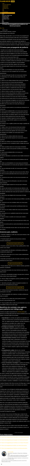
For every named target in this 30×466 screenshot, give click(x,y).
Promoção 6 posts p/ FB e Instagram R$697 (15, 287)
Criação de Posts (5, 5)
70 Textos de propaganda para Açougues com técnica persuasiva (14, 440)
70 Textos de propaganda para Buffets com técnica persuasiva (13, 445)
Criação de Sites (5, 17)
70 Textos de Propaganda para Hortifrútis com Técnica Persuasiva (14, 442)
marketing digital (20, 311)
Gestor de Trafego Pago (6, 4)
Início (3, 3)
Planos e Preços (5, 11)
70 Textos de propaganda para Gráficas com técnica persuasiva (13, 448)
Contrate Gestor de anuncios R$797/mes (15, 243)
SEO (3, 9)
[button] (7, 13)
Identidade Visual (5, 8)
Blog (3, 10)
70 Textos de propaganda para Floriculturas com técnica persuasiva (14, 437)
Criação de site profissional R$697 (15, 263)
